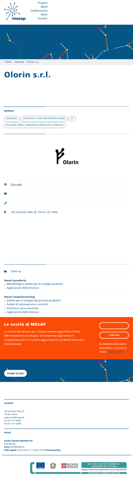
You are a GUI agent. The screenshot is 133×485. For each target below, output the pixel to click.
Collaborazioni (38, 11)
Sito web (13, 184)
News (44, 14)
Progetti (42, 3)
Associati (19, 62)
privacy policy (116, 352)
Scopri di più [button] (15, 373)
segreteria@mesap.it (14, 418)
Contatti (42, 18)
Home (8, 62)
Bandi (44, 7)
